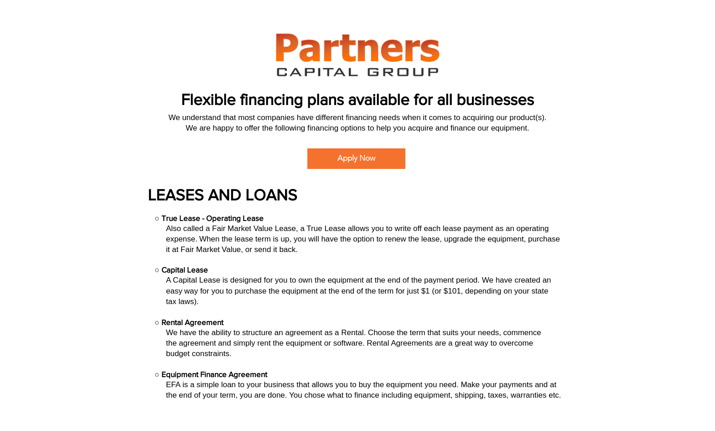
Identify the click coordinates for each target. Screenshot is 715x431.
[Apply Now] (356, 158)
